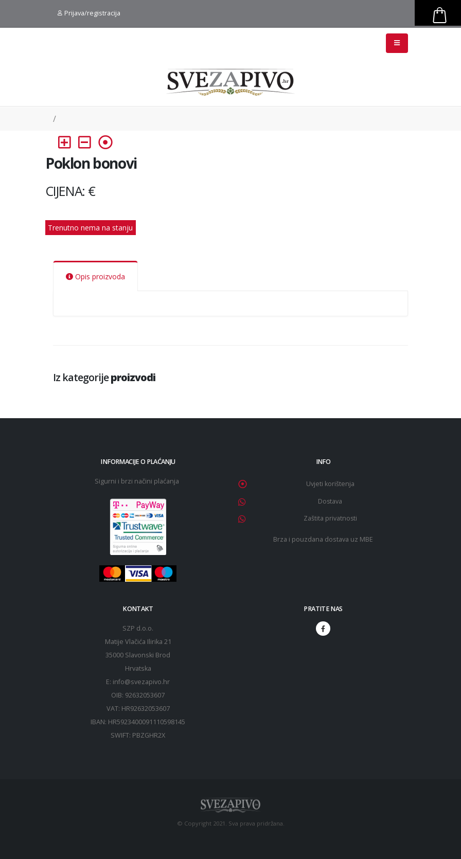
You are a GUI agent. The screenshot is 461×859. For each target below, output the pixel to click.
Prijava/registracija (89, 13)
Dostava (330, 501)
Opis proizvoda (95, 276)
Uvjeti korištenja (330, 483)
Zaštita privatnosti (330, 518)
